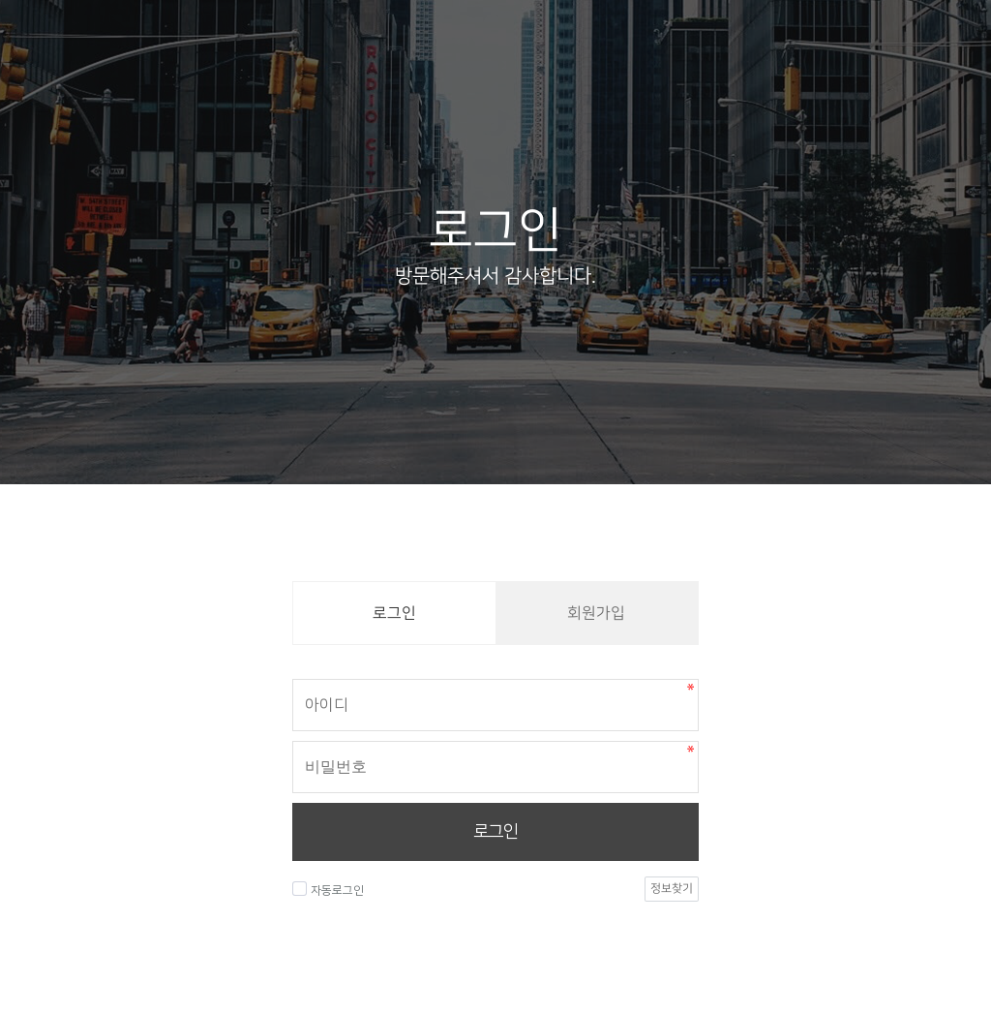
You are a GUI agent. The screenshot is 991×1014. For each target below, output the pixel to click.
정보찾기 (671, 888)
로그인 (495, 832)
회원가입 (596, 613)
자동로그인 (328, 889)
